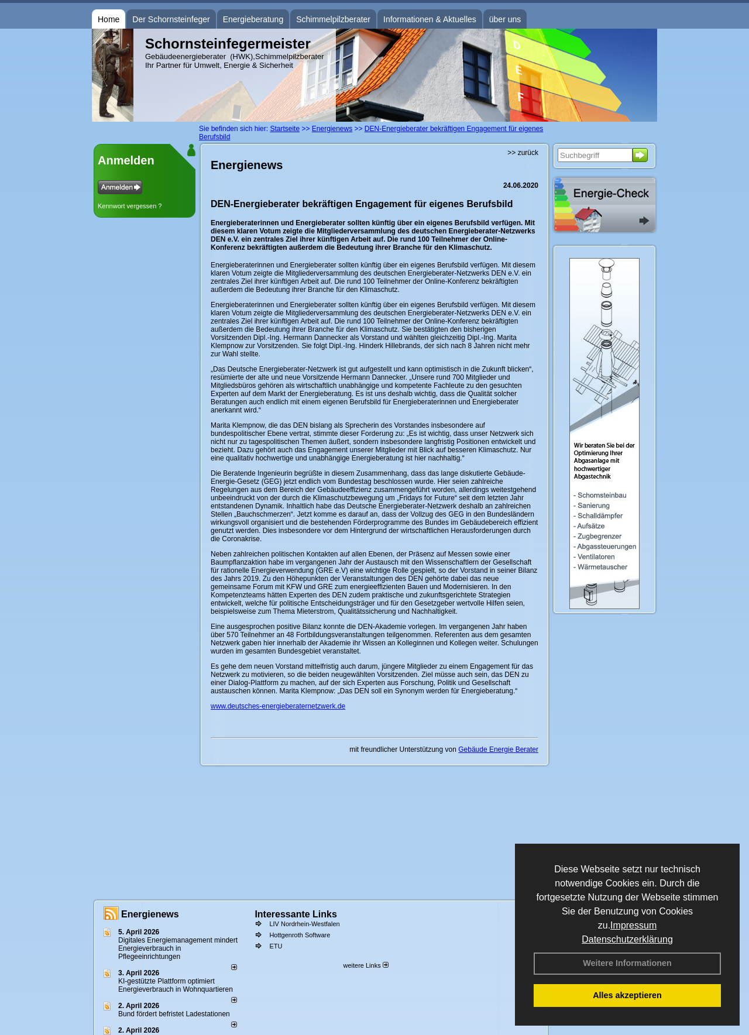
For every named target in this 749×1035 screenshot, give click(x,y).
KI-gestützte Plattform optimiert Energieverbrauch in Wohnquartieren (175, 985)
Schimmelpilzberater (333, 19)
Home (108, 19)
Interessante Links (296, 914)
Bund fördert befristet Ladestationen (174, 1014)
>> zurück (522, 153)
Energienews (150, 914)
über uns (505, 19)
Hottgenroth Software (299, 934)
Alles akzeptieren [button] (627, 995)
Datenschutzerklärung (627, 939)
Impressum (633, 925)
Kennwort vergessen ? (130, 205)
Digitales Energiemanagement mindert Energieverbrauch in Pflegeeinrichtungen (178, 948)
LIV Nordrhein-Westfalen (304, 923)
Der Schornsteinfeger (170, 19)
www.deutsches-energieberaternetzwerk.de (278, 706)
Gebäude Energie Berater (498, 749)
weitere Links (365, 965)
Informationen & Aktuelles (429, 19)
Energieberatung (253, 19)
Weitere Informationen (627, 963)
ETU (275, 946)
